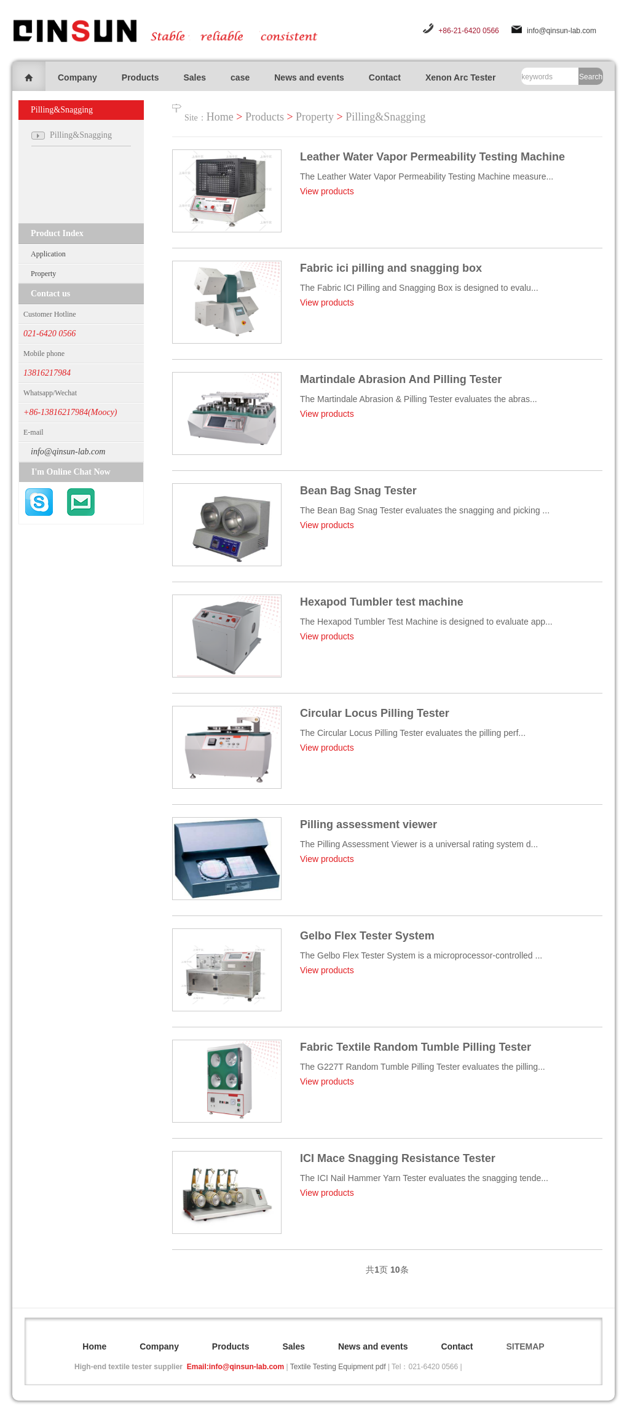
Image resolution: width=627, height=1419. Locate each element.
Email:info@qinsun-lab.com (235, 1366)
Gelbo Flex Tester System (367, 936)
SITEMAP (525, 1346)
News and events (309, 77)
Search (590, 77)
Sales (194, 77)
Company (77, 77)
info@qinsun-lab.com (561, 30)
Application (48, 254)
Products (140, 77)
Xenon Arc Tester (460, 77)
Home (220, 117)
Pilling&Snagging (385, 117)
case (240, 77)
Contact (385, 77)
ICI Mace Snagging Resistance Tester (397, 1158)
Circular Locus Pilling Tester (374, 713)
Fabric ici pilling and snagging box (391, 268)
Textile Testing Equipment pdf (338, 1366)
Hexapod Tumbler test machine (381, 602)
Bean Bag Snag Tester (358, 490)
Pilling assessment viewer (368, 824)
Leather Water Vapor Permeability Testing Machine (432, 157)
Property (43, 273)
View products (327, 191)
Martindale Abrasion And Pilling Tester (401, 379)
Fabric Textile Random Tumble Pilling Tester (415, 1047)
